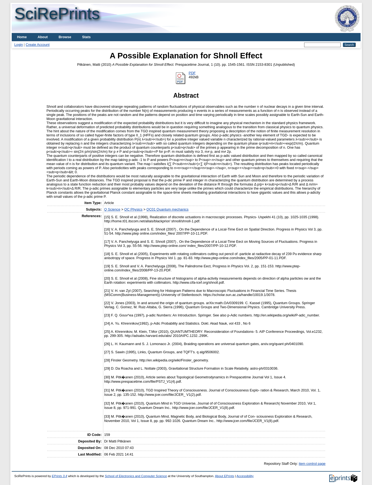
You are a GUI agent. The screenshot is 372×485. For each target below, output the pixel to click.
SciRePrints (57, 13)
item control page (312, 464)
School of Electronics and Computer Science (136, 476)
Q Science (112, 209)
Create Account (38, 45)
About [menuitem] (43, 37)
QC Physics (133, 209)
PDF (192, 73)
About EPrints (224, 476)
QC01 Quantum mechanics (167, 209)
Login (18, 45)
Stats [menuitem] (86, 37)
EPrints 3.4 (59, 476)
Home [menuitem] (22, 37)
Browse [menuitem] (65, 37)
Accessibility (245, 476)
